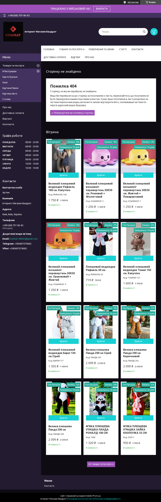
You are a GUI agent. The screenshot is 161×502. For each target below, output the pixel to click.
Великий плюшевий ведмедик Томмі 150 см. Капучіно (137, 270)
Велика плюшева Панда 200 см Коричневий (134, 353)
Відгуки (7, 118)
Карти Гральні (9, 77)
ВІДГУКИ (75, 57)
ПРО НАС (89, 57)
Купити (63, 175)
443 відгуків (132, 2)
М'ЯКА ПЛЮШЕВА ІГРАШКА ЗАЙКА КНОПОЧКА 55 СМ (135, 429)
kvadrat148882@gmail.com (23, 238)
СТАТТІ (123, 49)
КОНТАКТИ (137, 49)
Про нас (7, 107)
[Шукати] (144, 31)
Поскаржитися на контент (80, 499)
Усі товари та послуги (100, 464)
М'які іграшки (9, 71)
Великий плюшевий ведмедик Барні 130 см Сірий (61, 353)
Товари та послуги (13, 65)
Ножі (5, 82)
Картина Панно (10, 88)
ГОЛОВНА (49, 49)
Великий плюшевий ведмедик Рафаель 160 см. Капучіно (61, 187)
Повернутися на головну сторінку (73, 112)
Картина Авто (9, 93)
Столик (6, 99)
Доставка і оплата (13, 113)
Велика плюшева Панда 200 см (60, 428)
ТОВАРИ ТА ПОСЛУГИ (70, 49)
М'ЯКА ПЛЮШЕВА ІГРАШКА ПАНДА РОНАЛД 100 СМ (98, 429)
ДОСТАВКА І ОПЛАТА (55, 57)
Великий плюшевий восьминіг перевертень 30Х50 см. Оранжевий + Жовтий (61, 273)
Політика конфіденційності (107, 499)
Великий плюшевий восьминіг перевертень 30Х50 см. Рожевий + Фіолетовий (99, 190)
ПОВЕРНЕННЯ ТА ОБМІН (101, 49)
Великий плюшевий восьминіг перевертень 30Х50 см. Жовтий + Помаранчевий (136, 190)
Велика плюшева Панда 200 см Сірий (98, 351)
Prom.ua (97, 496)
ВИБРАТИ (102, 8)
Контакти (8, 124)
